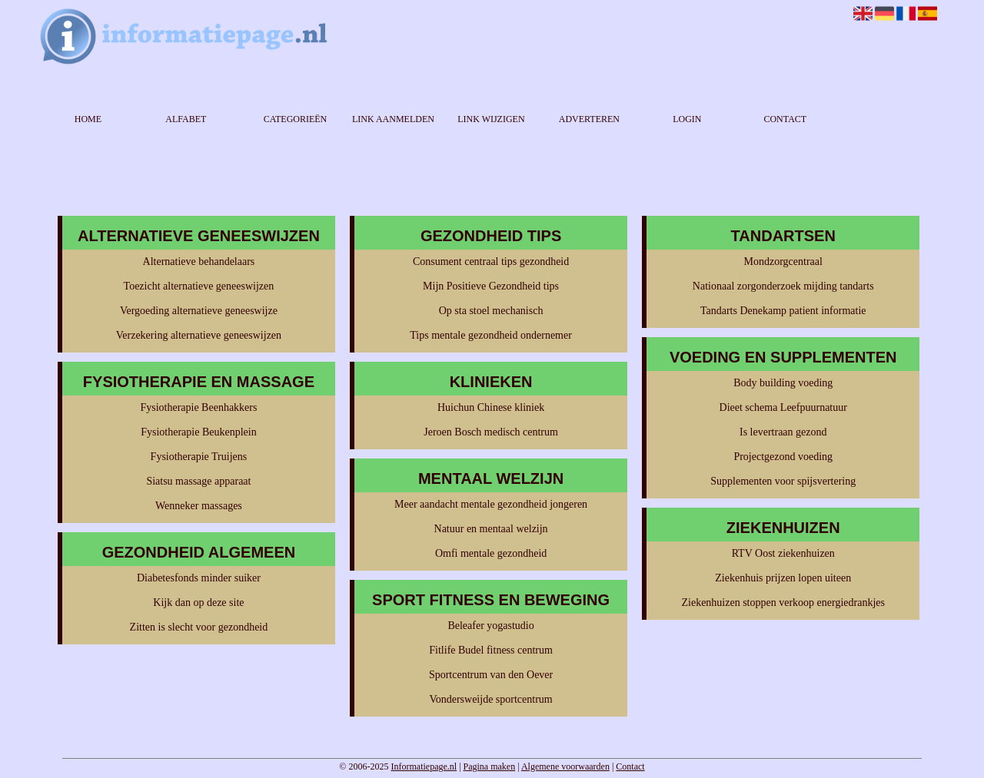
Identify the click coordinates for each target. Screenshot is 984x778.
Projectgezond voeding (783, 456)
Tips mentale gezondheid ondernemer (491, 335)
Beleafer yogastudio (490, 625)
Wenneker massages (198, 505)
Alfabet (185, 119)
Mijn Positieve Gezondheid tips (491, 286)
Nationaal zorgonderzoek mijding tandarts (783, 286)
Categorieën (295, 119)
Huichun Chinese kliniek (490, 407)
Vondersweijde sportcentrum (490, 699)
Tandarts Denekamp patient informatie (783, 310)
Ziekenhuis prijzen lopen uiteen (783, 578)
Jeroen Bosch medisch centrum (491, 432)
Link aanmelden (393, 119)
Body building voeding (783, 383)
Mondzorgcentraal (783, 261)
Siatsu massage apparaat (198, 481)
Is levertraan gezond (783, 432)
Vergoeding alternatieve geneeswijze (199, 310)
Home (88, 119)
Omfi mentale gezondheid (491, 553)
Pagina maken (490, 766)
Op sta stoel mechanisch (491, 310)
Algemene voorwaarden (565, 766)
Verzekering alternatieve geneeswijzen (198, 335)
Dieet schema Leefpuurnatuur (783, 407)
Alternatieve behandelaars (199, 261)
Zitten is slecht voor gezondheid (199, 627)
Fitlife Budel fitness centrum (491, 650)
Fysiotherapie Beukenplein (198, 432)
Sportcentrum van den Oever (491, 674)
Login (687, 119)
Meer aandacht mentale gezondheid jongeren (490, 504)
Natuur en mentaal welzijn (491, 529)
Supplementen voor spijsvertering (783, 481)
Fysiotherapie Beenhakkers (198, 407)
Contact (784, 119)
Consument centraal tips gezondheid (491, 261)
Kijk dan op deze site (198, 602)
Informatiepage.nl (424, 766)
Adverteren (589, 119)
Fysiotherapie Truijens (199, 456)
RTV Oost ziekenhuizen (783, 553)
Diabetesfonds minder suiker (199, 578)
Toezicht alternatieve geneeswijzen (199, 286)
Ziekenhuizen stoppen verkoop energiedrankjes (782, 602)
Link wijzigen (490, 119)
